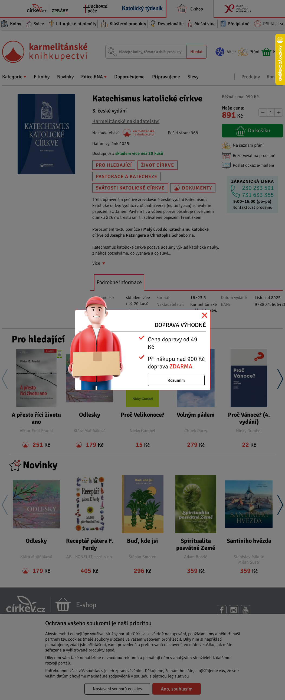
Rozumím (176, 380)
